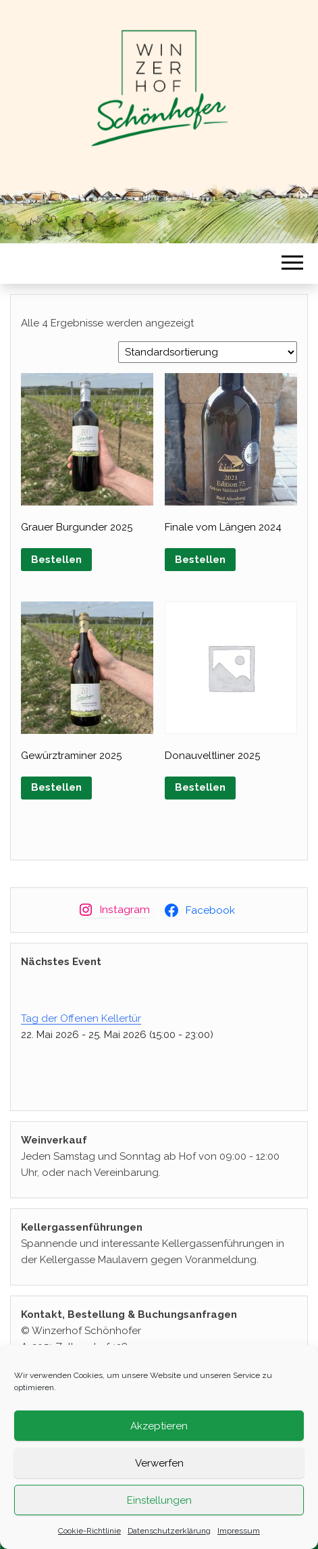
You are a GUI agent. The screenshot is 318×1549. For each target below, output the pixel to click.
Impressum (238, 1535)
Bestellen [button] (56, 560)
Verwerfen (159, 1467)
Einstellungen (159, 1504)
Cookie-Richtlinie (89, 1535)
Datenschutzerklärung (169, 1535)
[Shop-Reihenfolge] (207, 352)
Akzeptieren (159, 1430)
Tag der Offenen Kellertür (81, 1018)
